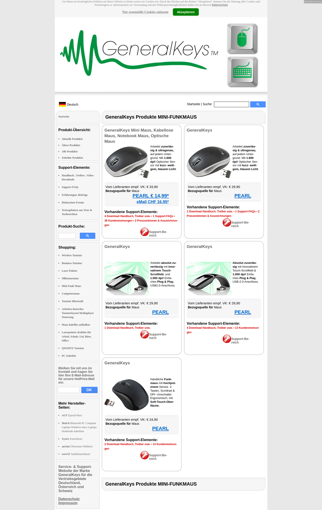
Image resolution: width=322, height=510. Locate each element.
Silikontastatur (70, 278)
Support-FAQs (70, 187)
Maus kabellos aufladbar (76, 324)
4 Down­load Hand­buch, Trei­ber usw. (127, 216)
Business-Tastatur (72, 263)
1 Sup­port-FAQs (163, 216)
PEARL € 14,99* (151, 195)
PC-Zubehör (69, 355)
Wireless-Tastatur (72, 255)
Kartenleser (72, 438)
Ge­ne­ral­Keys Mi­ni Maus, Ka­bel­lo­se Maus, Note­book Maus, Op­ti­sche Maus (138, 136)
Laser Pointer (69, 270)
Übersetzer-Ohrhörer (77, 446)
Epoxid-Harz (72, 415)
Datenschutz (220, 4)
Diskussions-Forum (73, 202)
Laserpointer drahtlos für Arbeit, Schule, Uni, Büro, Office (76, 336)
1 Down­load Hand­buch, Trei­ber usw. (210, 211)
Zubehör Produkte (72, 157)
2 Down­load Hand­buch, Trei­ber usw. (127, 444)
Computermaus (71, 293)
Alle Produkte (70, 151)
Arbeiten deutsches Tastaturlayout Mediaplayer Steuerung (78, 313)
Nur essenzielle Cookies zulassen (145, 12)
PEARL (242, 195)
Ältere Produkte (71, 145)
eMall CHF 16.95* (153, 202)
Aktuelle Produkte (72, 139)
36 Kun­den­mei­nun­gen (118, 220)
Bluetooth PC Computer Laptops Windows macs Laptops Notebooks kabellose (79, 427)
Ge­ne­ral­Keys (199, 130)
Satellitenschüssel (76, 454)
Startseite (193, 104)
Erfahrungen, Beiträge (75, 194)
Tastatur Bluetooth (72, 301)
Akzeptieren (186, 12)
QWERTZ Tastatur (73, 348)
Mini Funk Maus (71, 286)
